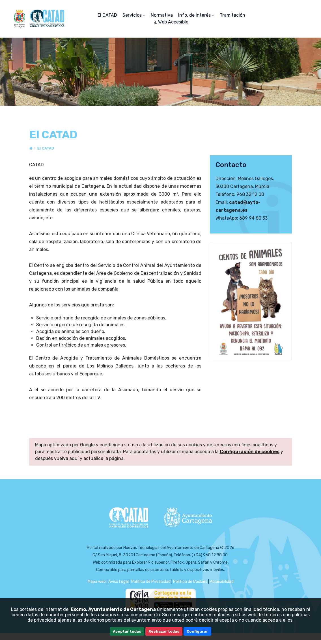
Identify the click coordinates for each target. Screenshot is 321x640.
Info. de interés (196, 15)
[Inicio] (31, 148)
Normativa (162, 15)
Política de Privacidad (151, 581)
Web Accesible (171, 22)
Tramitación (232, 15)
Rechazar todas (163, 631)
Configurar (197, 631)
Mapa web (97, 581)
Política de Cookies (190, 581)
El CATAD (107, 15)
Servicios (133, 15)
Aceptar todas (127, 631)
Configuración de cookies (249, 451)
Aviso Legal (118, 581)
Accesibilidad (222, 581)
